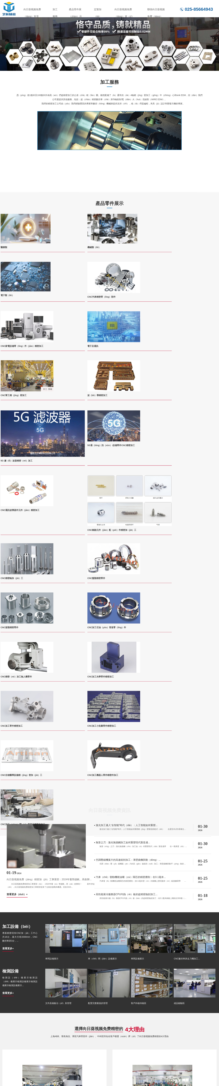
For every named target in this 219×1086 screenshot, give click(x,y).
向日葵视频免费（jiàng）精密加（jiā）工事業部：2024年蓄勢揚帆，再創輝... (136, 551)
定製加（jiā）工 (97, 10)
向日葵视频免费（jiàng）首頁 (32, 10)
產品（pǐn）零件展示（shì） (83, 1076)
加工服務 (55, 10)
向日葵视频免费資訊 (153, 1076)
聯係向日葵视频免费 (188, 1076)
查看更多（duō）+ (104, 565)
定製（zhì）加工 (121, 1076)
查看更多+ (8, 653)
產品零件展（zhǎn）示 (75, 10)
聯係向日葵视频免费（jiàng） (156, 10)
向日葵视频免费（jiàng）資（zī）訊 (124, 10)
